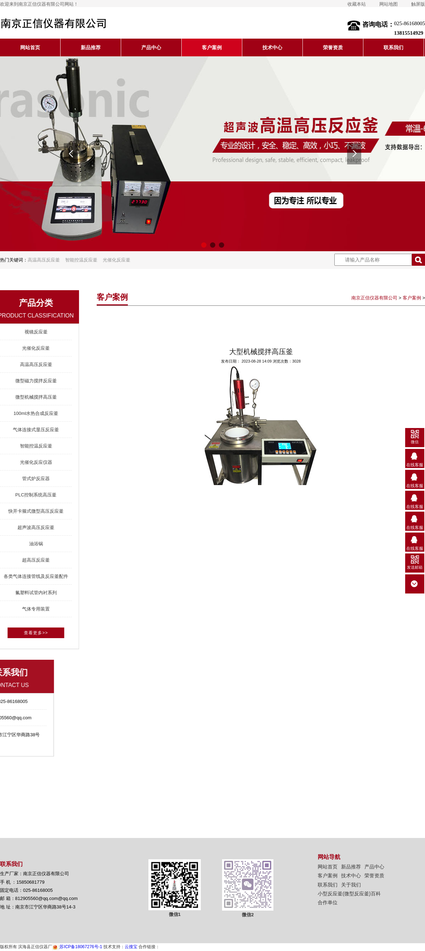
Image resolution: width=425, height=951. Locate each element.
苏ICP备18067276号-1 (77, 946)
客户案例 (212, 47)
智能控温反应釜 (81, 260)
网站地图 (388, 4)
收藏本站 (356, 4)
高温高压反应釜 (44, 260)
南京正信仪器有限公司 (374, 297)
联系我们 (393, 47)
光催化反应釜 (116, 260)
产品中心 (151, 47)
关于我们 (351, 885)
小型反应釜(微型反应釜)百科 (349, 893)
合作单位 (328, 902)
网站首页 (30, 47)
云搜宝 (131, 946)
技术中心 (272, 47)
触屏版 (418, 4)
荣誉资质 (333, 47)
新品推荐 (91, 47)
